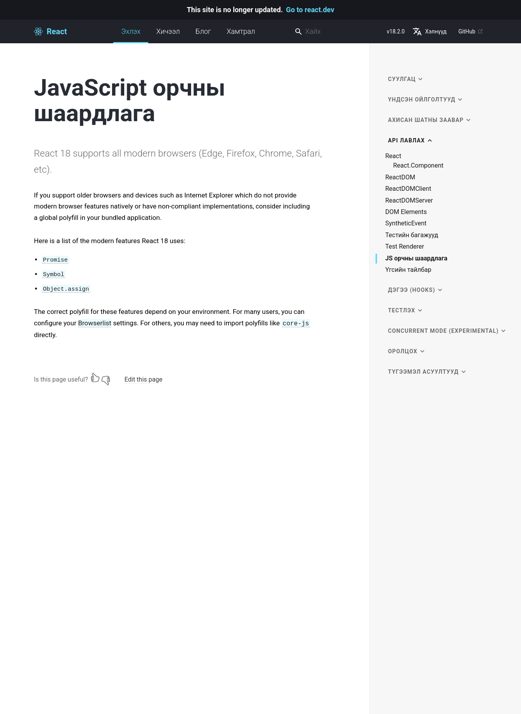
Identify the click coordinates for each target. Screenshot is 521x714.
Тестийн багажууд (411, 235)
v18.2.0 (396, 31)
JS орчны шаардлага (416, 258)
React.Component (418, 165)
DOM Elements (406, 212)
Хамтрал (240, 31)
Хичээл (168, 31)
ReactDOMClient (408, 188)
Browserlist (94, 323)
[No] (105, 377)
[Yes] (95, 377)
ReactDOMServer (409, 200)
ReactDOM (400, 177)
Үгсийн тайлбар (408, 269)
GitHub (470, 31)
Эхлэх (130, 35)
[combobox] (337, 31)
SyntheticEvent (406, 223)
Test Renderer (404, 246)
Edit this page (143, 379)
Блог (203, 31)
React (393, 156)
